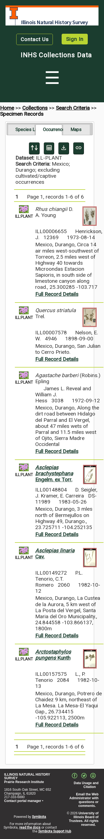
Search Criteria (73, 108)
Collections (35, 108)
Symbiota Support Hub (54, 831)
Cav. (54, 553)
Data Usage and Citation (86, 785)
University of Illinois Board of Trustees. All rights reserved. (83, 818)
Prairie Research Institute (24, 782)
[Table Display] (49, 148)
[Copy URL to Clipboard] (78, 148)
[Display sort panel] (34, 148)
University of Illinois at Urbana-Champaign (14, 13)
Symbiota (39, 817)
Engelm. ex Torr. (54, 473)
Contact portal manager (22, 801)
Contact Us (35, 39)
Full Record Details (56, 294)
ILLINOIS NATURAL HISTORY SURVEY (27, 776)
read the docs (29, 827)
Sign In (74, 39)
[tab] (21, 130)
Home (7, 108)
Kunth (53, 655)
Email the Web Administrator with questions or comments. (83, 799)
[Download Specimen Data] (63, 148)
